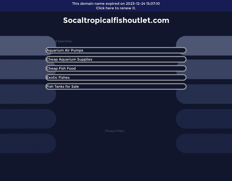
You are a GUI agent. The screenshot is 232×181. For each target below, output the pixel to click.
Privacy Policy (114, 131)
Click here (105, 8)
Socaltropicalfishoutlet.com (116, 20)
